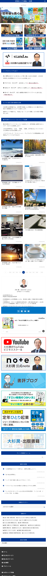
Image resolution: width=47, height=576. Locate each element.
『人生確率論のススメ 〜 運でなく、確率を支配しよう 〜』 (21, 469)
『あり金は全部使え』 (10, 474)
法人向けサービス (8, 555)
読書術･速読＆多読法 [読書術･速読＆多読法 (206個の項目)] (24, 530)
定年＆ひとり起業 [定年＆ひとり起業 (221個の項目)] (34, 525)
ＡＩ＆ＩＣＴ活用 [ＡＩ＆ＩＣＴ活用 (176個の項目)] (28, 533)
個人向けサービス (8, 559)
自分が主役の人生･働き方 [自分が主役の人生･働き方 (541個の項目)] (31, 527)
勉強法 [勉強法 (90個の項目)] (23, 525)
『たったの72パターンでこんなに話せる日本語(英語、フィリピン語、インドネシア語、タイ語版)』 (24, 492)
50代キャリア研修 (8, 572)
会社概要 (5, 562)
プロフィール (7, 566)
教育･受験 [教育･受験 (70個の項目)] (7, 527)
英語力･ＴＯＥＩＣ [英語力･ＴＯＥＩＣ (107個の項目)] (9, 530)
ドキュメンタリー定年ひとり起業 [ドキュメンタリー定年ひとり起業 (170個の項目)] (27, 517)
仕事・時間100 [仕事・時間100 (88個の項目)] (23, 522)
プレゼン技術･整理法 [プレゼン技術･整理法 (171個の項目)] (10, 522)
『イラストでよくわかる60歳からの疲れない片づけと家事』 (21, 485)
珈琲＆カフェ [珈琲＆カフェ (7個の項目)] (17, 527)
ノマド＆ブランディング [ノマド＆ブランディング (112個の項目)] (11, 520)
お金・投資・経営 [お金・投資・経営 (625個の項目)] (9, 517)
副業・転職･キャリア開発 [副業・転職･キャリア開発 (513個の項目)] (11, 525)
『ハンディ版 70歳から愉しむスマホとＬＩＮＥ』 (18, 480)
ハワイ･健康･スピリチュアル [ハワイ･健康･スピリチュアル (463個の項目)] (29, 520)
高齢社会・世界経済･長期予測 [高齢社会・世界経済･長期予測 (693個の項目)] (12, 533)
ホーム (5, 551)
